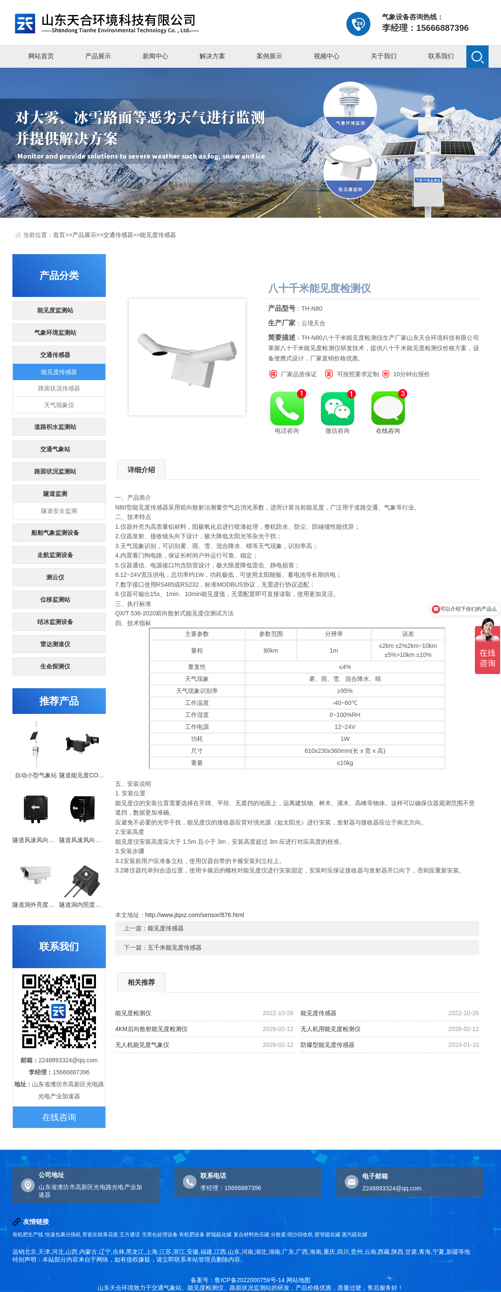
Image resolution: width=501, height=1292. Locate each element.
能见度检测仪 (133, 1013)
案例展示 (269, 56)
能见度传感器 (158, 234)
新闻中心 (155, 56)
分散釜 (278, 1235)
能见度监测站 (55, 310)
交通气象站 (55, 449)
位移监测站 (55, 599)
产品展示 (98, 56)
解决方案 (212, 56)
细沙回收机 (300, 1235)
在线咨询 (59, 1117)
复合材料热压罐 (251, 1235)
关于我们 (384, 56)
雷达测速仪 (55, 644)
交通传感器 (118, 234)
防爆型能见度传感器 (328, 1044)
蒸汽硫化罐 (354, 1235)
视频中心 (327, 56)
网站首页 (41, 56)
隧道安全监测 (59, 510)
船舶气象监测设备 (55, 532)
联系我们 (441, 56)
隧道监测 (55, 493)
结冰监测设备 (55, 621)
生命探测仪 (55, 666)
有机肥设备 (192, 1235)
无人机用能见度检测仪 (331, 1028)
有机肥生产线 (27, 1235)
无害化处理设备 (160, 1235)
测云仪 (55, 577)
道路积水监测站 (55, 426)
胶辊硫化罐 (219, 1235)
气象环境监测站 (55, 332)
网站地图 (298, 1280)
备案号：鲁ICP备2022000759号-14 (237, 1280)
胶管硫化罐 (327, 1235)
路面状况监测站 (55, 471)
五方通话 (129, 1235)
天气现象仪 (59, 405)
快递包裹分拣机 (63, 1235)
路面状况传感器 (59, 388)
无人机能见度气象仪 (142, 1044)
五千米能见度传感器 (175, 947)
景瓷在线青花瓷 (100, 1235)
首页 (59, 234)
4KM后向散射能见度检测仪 (151, 1028)
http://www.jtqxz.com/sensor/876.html (194, 914)
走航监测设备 (55, 555)
